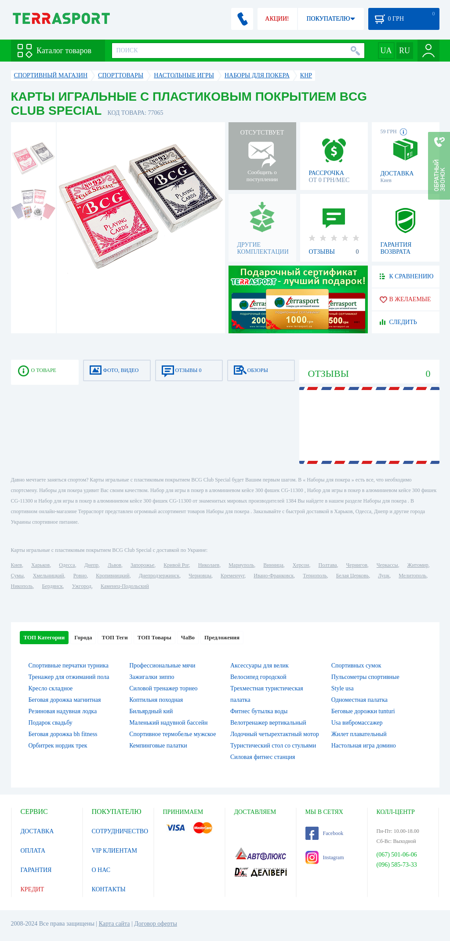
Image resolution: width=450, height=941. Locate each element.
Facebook (324, 833)
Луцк (383, 576)
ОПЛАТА (33, 850)
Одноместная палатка (359, 700)
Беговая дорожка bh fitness (63, 734)
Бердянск (52, 586)
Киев (16, 565)
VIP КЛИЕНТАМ (115, 850)
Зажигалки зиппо (151, 677)
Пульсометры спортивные (365, 677)
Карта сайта (114, 923)
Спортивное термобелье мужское (172, 734)
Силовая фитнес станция (262, 757)
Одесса (67, 565)
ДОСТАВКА (37, 831)
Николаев (208, 565)
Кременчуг (232, 576)
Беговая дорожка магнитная (65, 700)
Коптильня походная (156, 700)
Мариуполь (241, 565)
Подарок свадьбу (51, 722)
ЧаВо (188, 637)
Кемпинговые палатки (158, 745)
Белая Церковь (352, 576)
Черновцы (200, 576)
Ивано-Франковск (274, 576)
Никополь (22, 586)
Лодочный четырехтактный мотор (274, 734)
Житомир (417, 565)
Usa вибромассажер (357, 722)
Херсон (301, 565)
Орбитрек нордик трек (58, 745)
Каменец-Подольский (125, 586)
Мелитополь (412, 576)
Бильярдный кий (151, 711)
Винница (273, 565)
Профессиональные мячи (162, 665)
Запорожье (142, 565)
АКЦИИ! (277, 18)
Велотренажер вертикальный (268, 722)
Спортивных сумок (356, 665)
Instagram (324, 857)
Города (83, 637)
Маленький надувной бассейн (168, 722)
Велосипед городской (258, 677)
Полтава (328, 565)
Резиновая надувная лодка (63, 711)
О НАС (101, 870)
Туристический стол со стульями (273, 745)
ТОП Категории (44, 637)
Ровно (80, 576)
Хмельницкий (48, 576)
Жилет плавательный (359, 734)
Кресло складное (51, 688)
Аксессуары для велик (259, 665)
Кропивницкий (112, 576)
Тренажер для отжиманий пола (69, 677)
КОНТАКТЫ (109, 889)
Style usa (342, 688)
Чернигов (356, 565)
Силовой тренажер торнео (163, 688)
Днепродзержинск (159, 576)
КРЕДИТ (32, 889)
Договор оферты (155, 923)
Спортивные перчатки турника (69, 665)
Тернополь (315, 576)
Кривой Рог (176, 565)
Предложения (222, 637)
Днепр (91, 565)
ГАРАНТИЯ (36, 870)
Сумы (17, 576)
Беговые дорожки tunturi (363, 711)
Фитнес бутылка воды (258, 711)
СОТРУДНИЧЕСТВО (120, 831)
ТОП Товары (154, 637)
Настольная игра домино (363, 745)
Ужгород (81, 586)
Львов (114, 565)
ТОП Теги (114, 637)
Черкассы (387, 565)
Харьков (40, 565)
